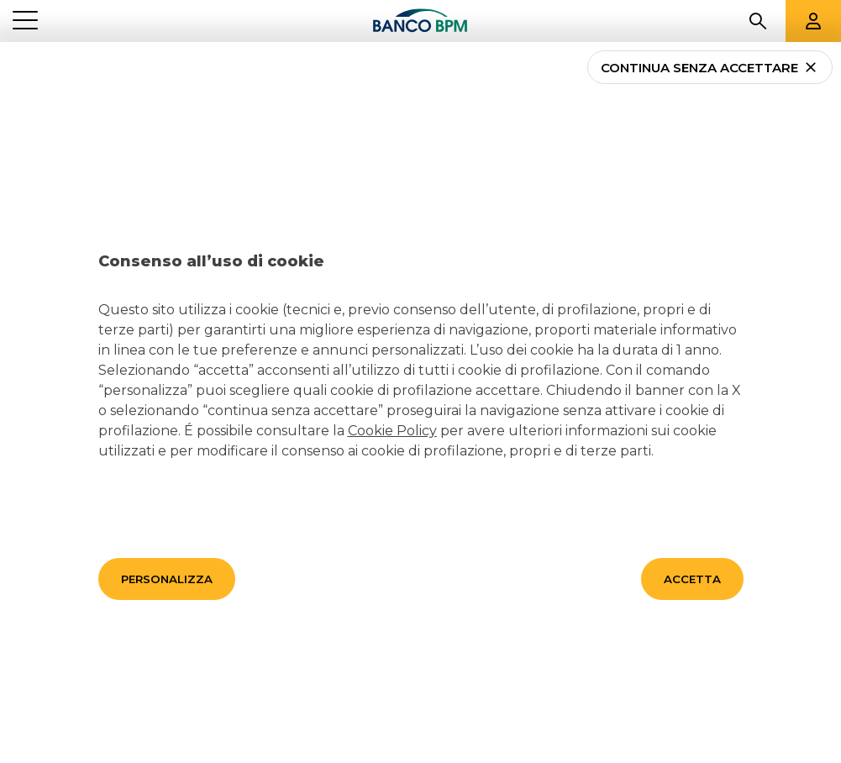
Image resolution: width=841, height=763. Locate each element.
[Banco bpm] (420, 21)
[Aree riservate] (813, 21)
